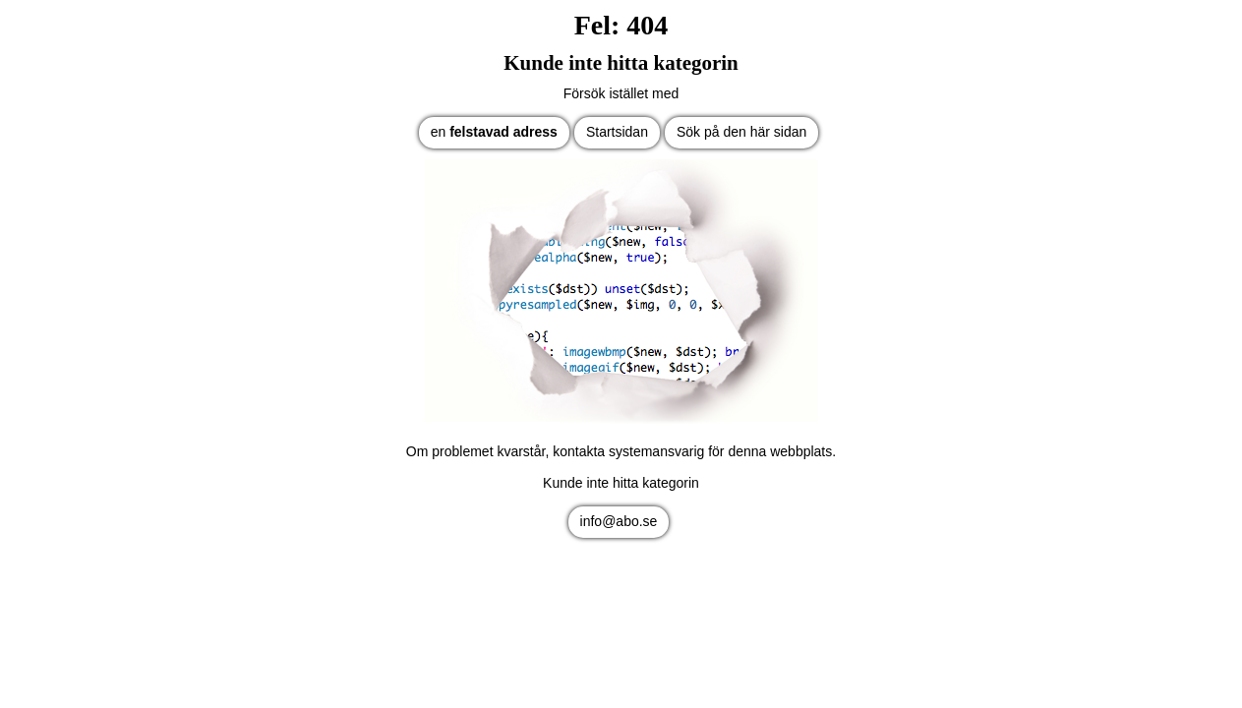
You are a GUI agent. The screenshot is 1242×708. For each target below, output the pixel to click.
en (494, 132)
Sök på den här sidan (741, 132)
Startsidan (617, 132)
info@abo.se (619, 521)
